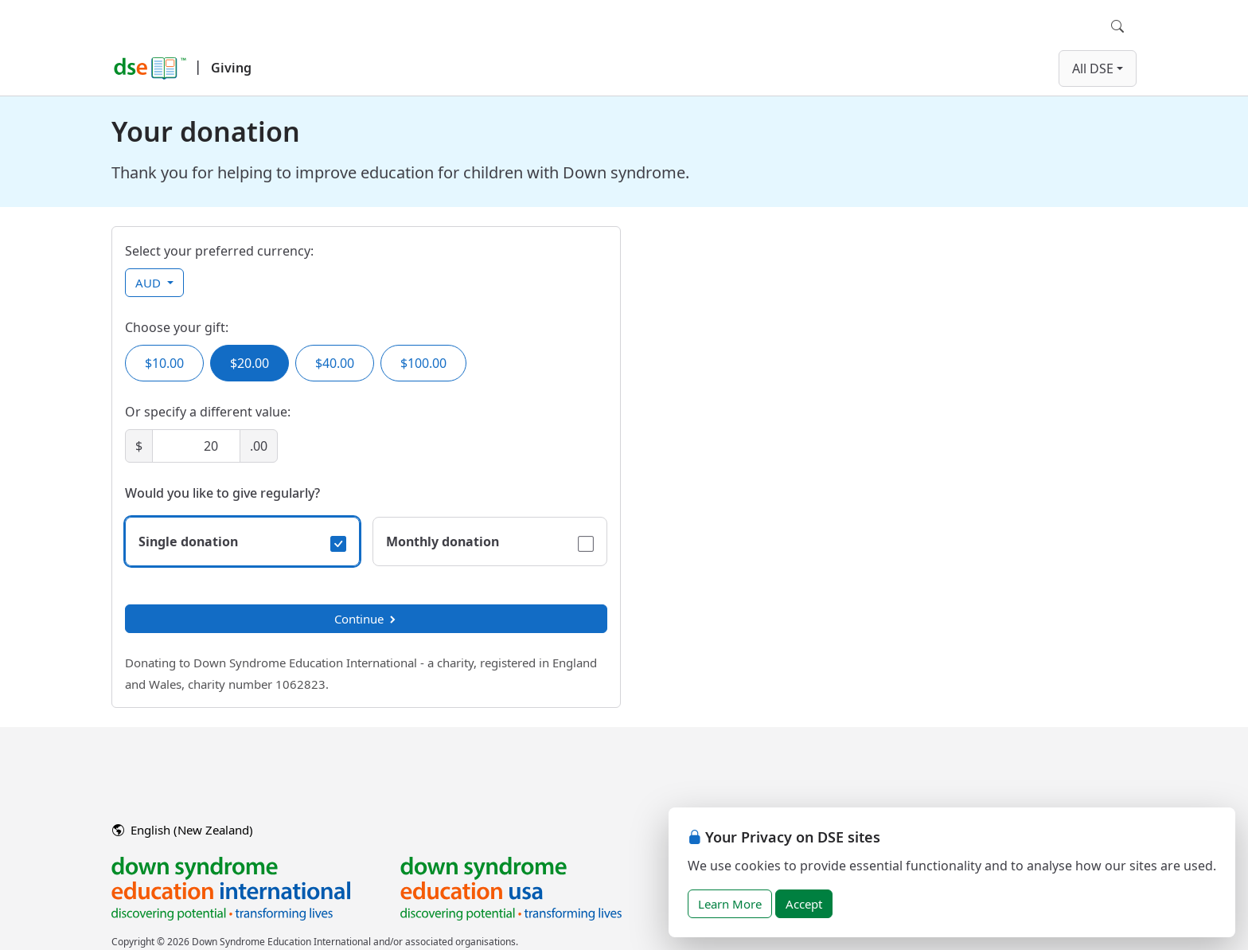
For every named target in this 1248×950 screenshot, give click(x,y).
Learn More (730, 904)
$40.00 (334, 363)
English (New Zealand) (182, 830)
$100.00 (423, 363)
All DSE (1092, 68)
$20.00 (249, 363)
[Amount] (196, 446)
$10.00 (164, 363)
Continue (366, 619)
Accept (804, 904)
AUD (149, 283)
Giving (231, 67)
